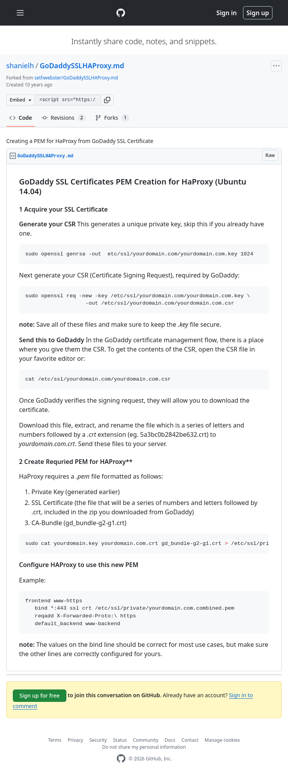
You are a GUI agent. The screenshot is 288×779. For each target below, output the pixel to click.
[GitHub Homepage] (121, 758)
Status (120, 740)
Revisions (64, 118)
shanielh (20, 65)
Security (98, 740)
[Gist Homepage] (120, 12)
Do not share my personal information (144, 747)
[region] (144, 417)
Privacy (75, 740)
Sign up (257, 13)
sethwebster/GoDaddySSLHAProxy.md (76, 77)
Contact (190, 740)
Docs (170, 740)
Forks (112, 118)
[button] (107, 100)
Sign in (227, 13)
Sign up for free (39, 695)
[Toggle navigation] (20, 13)
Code (20, 117)
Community (145, 740)
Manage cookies (222, 740)
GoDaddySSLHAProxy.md (82, 65)
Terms (55, 740)
